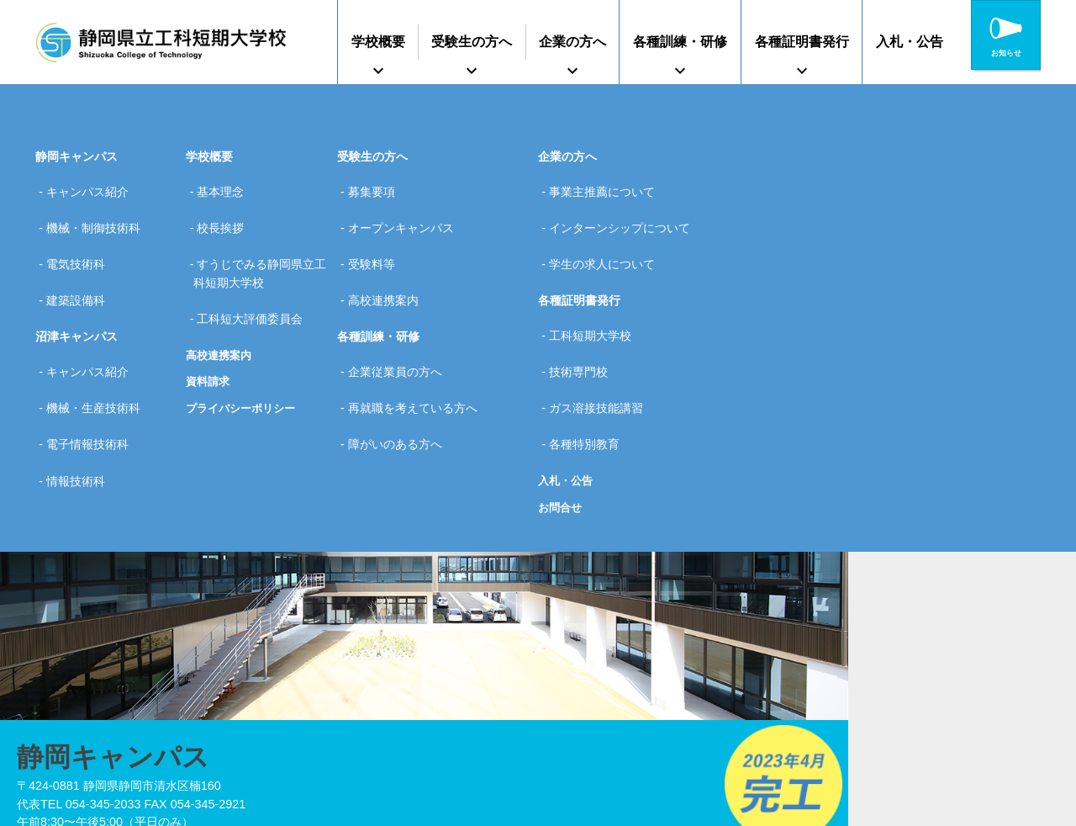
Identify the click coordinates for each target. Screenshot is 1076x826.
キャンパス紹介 (92, 186)
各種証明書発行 (802, 41)
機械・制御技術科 (98, 213)
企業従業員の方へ (400, 328)
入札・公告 (909, 41)
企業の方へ (572, 41)
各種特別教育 (589, 382)
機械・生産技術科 (98, 355)
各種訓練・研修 (680, 41)
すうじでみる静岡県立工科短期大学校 (260, 250)
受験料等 (376, 240)
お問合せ (561, 439)
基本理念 (225, 186)
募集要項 (376, 186)
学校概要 (378, 41)
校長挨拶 (225, 213)
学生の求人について (607, 240)
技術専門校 (583, 328)
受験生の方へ (471, 41)
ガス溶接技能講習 (601, 355)
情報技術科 (80, 408)
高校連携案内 (221, 315)
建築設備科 (80, 266)
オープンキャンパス (406, 213)
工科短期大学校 (595, 302)
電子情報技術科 (92, 382)
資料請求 (209, 342)
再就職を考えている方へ (418, 355)
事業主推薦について (607, 186)
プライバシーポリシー (244, 369)
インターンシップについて (624, 213)
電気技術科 (80, 240)
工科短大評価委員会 (255, 285)
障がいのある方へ (400, 382)
